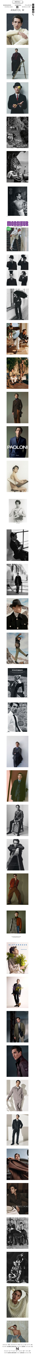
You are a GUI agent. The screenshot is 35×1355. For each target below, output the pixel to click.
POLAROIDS (28, 5)
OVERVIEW (18, 5)
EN (33, 4)
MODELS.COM (26, 7)
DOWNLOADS (9, 7)
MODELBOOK (7, 5)
